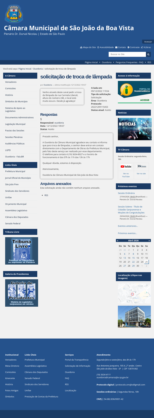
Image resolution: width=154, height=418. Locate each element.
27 (124, 265)
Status (43, 129)
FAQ (67, 378)
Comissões (10, 372)
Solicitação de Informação (77, 365)
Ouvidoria (107, 62)
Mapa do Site (89, 47)
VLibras (147, 47)
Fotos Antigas (11, 390)
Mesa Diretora (12, 365)
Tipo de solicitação (101, 94)
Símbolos (9, 396)
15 (133, 257)
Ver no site (141, 173)
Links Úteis (11, 165)
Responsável (46, 122)
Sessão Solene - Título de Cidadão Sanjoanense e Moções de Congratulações (131, 209)
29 (133, 265)
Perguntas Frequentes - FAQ (129, 62)
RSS (149, 62)
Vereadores (10, 359)
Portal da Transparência (76, 359)
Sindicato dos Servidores (37, 384)
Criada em (96, 87)
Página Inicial (91, 62)
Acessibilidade (107, 47)
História (9, 384)
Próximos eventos (127, 186)
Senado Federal (32, 378)
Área (93, 100)
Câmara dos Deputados (36, 372)
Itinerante (10, 378)
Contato (122, 47)
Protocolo (96, 103)
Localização (70, 390)
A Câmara (10, 75)
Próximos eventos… (127, 233)
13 (124, 257)
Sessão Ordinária (126, 193)
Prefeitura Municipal (35, 359)
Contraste (134, 47)
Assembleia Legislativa (36, 365)
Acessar (148, 41)
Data (42, 125)
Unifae (28, 390)
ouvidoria (59, 122)
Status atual (97, 110)
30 (124, 249)
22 (133, 261)
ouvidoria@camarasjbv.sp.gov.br (113, 377)
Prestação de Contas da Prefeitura (41, 396)
